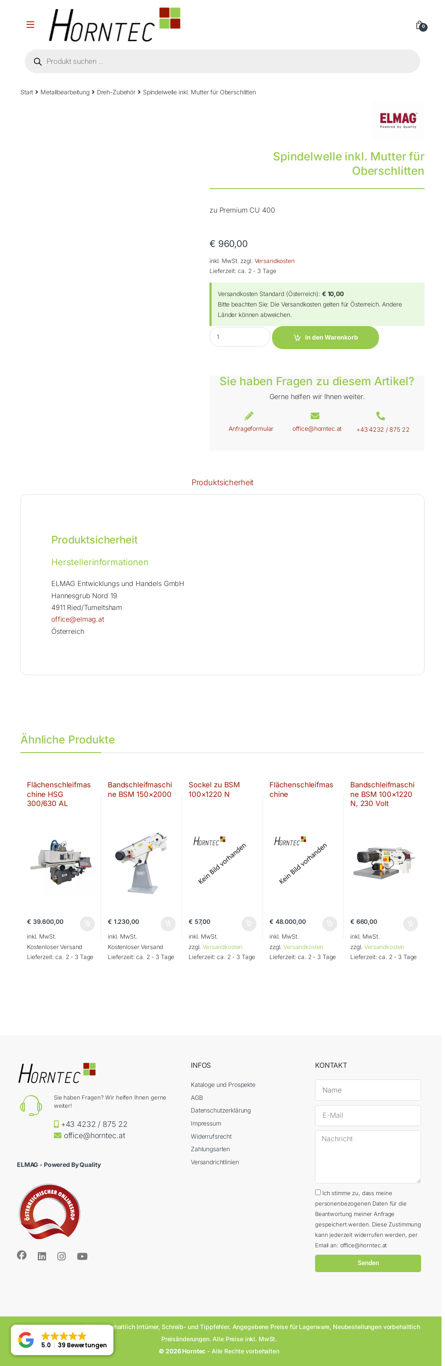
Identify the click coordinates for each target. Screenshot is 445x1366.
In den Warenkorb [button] (87, 923)
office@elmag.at (77, 619)
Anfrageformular (251, 428)
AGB (197, 1097)
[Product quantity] (239, 336)
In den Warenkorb (331, 337)
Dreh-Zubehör (116, 92)
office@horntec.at (317, 428)
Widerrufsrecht (211, 1136)
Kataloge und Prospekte (223, 1084)
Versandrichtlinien (215, 1162)
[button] (62, 1340)
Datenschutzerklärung (221, 1110)
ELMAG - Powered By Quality (58, 1164)
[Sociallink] (22, 1255)
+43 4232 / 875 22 (383, 429)
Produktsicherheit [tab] (223, 483)
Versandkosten (275, 260)
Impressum (206, 1123)
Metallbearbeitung (65, 92)
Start (26, 92)
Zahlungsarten (210, 1149)
